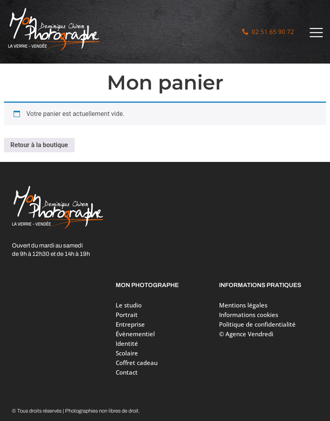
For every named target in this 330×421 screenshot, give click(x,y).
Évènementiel (135, 334)
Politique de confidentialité (257, 324)
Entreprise (130, 324)
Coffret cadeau (137, 363)
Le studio (129, 305)
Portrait (129, 315)
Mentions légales (243, 305)
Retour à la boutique (39, 145)
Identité (127, 343)
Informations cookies (248, 315)
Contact (127, 372)
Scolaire (127, 353)
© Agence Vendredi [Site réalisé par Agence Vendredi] (246, 334)
